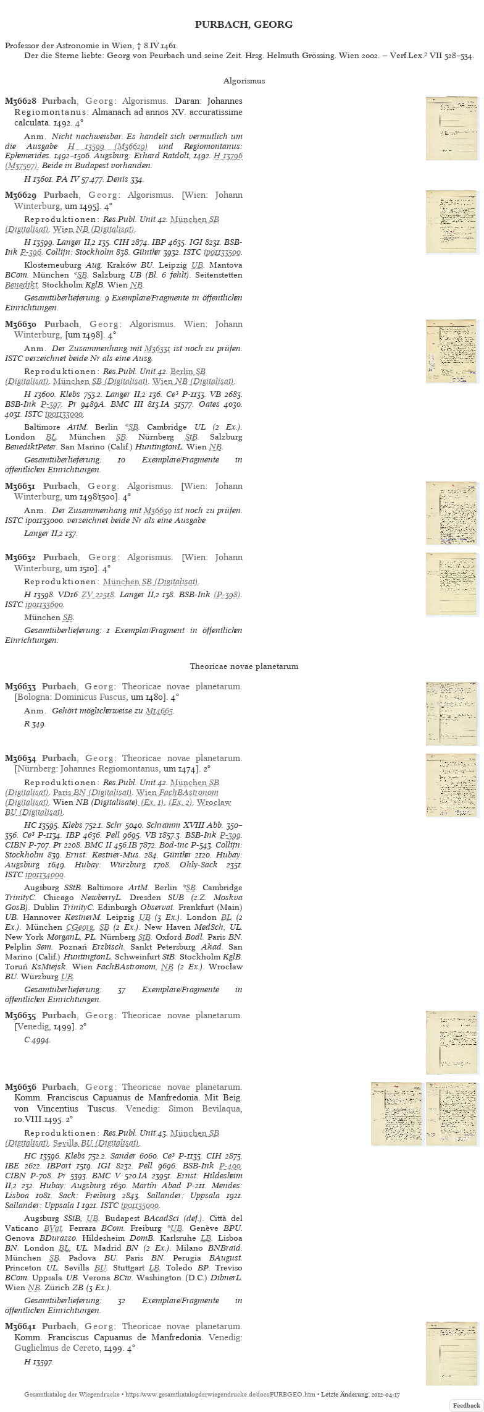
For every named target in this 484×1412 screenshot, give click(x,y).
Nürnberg (36, 768)
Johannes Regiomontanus (109, 768)
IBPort (59, 1165)
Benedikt (21, 284)
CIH (121, 242)
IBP (159, 242)
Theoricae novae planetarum (181, 686)
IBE (12, 1165)
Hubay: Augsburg (73, 1185)
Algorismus (144, 100)
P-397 (51, 404)
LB (206, 1238)
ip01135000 (140, 1205)
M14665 (159, 710)
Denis (117, 179)
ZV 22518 (97, 594)
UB (197, 265)
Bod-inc (173, 845)
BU (100, 1267)
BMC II (98, 845)
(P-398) (227, 594)
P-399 (230, 835)
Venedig (33, 1026)
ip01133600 (44, 604)
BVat (53, 1228)
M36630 (158, 510)
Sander (123, 1155)
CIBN (15, 845)
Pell (113, 835)
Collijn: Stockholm (80, 252)
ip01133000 (64, 414)
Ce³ (172, 394)
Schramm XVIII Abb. (184, 825)
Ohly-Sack (199, 864)
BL (51, 437)
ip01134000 (44, 874)
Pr (72, 404)
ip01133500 (222, 252)
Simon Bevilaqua (204, 1108)
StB (191, 437)
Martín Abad (157, 1185)
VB (215, 394)
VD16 (68, 594)
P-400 (230, 1165)
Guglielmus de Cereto (56, 1347)
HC (30, 825)
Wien (195, 194)
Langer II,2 (76, 242)
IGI (196, 242)
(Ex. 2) (181, 802)
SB (82, 275)
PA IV (67, 179)
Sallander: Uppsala (183, 1195)
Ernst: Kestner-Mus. (103, 854)
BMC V (106, 1175)
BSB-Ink (20, 404)
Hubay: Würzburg (110, 864)
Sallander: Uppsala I (42, 1205)
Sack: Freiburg (87, 1195)
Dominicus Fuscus (90, 696)
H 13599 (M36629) (108, 146)
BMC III (127, 404)
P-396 (30, 252)
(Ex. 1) (151, 802)
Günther (147, 252)
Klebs (70, 394)
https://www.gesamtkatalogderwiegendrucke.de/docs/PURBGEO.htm (220, 1394)
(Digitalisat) (94, 229)
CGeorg (79, 927)
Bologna (33, 696)
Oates (209, 404)
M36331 (157, 348)
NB (136, 284)
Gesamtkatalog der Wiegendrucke (72, 1394)
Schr (114, 825)
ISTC (192, 252)
